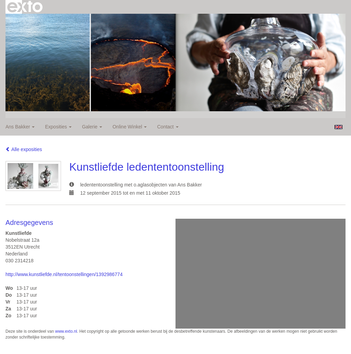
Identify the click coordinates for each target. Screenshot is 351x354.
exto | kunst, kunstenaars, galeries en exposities (24, 7)
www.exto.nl (66, 331)
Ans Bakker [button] (20, 126)
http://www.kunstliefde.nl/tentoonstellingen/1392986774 (64, 274)
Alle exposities (23, 149)
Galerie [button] (92, 126)
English (338, 127)
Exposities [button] (58, 126)
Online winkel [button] (129, 126)
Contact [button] (167, 126)
